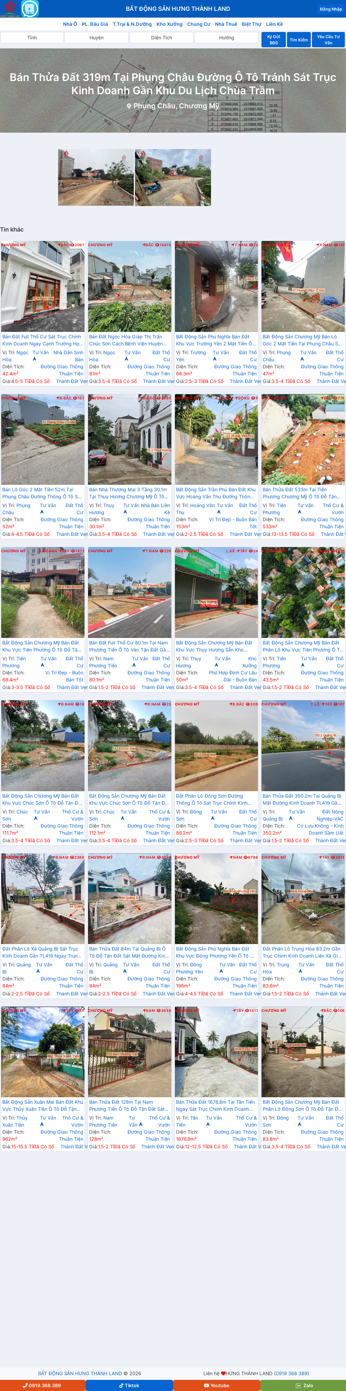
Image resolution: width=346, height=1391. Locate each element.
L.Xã (230, 551)
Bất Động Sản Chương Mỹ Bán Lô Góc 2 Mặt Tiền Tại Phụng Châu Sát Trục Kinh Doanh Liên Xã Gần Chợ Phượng (302, 341)
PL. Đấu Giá (95, 24)
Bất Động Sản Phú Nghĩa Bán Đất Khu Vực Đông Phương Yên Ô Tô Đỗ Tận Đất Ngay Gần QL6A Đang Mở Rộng (216, 953)
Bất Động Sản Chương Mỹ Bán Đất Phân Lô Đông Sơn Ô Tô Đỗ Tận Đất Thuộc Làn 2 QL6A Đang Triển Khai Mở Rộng (303, 1106)
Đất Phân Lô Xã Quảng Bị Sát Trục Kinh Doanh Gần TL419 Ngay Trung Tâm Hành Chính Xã (41, 953)
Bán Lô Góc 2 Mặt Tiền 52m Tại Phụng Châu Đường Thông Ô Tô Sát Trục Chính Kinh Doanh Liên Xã (42, 494)
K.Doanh (224, 398)
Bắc (63, 245)
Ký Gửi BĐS (273, 39)
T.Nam (239, 245)
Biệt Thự (251, 24)
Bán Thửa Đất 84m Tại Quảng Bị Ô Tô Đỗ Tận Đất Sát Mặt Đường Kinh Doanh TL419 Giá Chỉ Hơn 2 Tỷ (128, 953)
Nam (323, 551)
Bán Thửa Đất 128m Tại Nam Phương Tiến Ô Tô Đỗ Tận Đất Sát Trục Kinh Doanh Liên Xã (127, 1106)
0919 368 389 (291, 1373)
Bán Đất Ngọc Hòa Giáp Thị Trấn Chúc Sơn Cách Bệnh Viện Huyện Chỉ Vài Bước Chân (126, 341)
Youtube (216, 1385)
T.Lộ (315, 704)
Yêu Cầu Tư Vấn (328, 39)
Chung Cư (199, 24)
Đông (242, 398)
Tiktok (129, 1385)
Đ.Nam (66, 704)
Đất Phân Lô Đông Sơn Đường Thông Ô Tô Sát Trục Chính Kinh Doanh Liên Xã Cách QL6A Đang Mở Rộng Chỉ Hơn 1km (216, 800)
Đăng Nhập (331, 8)
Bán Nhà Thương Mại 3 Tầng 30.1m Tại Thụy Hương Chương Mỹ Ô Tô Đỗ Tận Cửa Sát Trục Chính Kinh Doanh (128, 494)
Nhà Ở (70, 24)
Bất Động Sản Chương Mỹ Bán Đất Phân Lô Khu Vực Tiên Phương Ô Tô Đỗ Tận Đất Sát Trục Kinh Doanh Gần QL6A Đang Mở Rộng (302, 647)
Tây (64, 551)
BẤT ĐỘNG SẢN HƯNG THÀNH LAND (80, 1373)
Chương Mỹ (13, 245)
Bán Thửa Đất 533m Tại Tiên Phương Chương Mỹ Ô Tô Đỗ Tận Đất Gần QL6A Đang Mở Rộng (300, 494)
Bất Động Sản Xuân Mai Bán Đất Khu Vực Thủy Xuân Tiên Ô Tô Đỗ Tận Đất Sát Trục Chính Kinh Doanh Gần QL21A (42, 1106)
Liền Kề (274, 24)
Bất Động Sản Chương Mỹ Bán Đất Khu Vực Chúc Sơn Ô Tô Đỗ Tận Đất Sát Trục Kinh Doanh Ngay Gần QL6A (42, 800)
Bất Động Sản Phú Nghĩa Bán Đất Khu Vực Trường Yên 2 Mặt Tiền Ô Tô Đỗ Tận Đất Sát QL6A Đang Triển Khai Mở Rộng (216, 341)
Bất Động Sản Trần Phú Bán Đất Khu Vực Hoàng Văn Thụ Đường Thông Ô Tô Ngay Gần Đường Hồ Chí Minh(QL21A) (216, 494)
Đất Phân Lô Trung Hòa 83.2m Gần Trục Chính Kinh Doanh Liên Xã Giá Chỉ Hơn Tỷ (301, 953)
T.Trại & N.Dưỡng (132, 24)
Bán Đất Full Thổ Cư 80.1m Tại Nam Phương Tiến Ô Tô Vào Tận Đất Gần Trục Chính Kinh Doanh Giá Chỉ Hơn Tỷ (129, 647)
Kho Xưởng (170, 24)
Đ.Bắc (63, 398)
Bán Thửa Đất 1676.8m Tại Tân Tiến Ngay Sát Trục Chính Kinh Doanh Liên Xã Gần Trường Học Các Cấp (215, 1106)
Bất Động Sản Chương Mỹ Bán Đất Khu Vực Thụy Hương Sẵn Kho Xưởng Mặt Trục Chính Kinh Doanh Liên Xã (214, 647)
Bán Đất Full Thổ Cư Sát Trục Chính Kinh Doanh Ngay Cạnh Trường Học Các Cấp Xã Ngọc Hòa (42, 341)
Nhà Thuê (226, 24)
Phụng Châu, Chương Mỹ (176, 106)
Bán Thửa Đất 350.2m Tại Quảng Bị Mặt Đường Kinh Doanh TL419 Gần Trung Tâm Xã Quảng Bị (302, 800)
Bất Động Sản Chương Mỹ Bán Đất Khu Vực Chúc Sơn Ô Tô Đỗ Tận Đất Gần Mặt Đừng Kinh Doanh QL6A (129, 800)
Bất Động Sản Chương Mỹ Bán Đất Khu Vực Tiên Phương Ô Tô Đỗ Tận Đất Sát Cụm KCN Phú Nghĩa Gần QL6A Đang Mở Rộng (41, 647)
